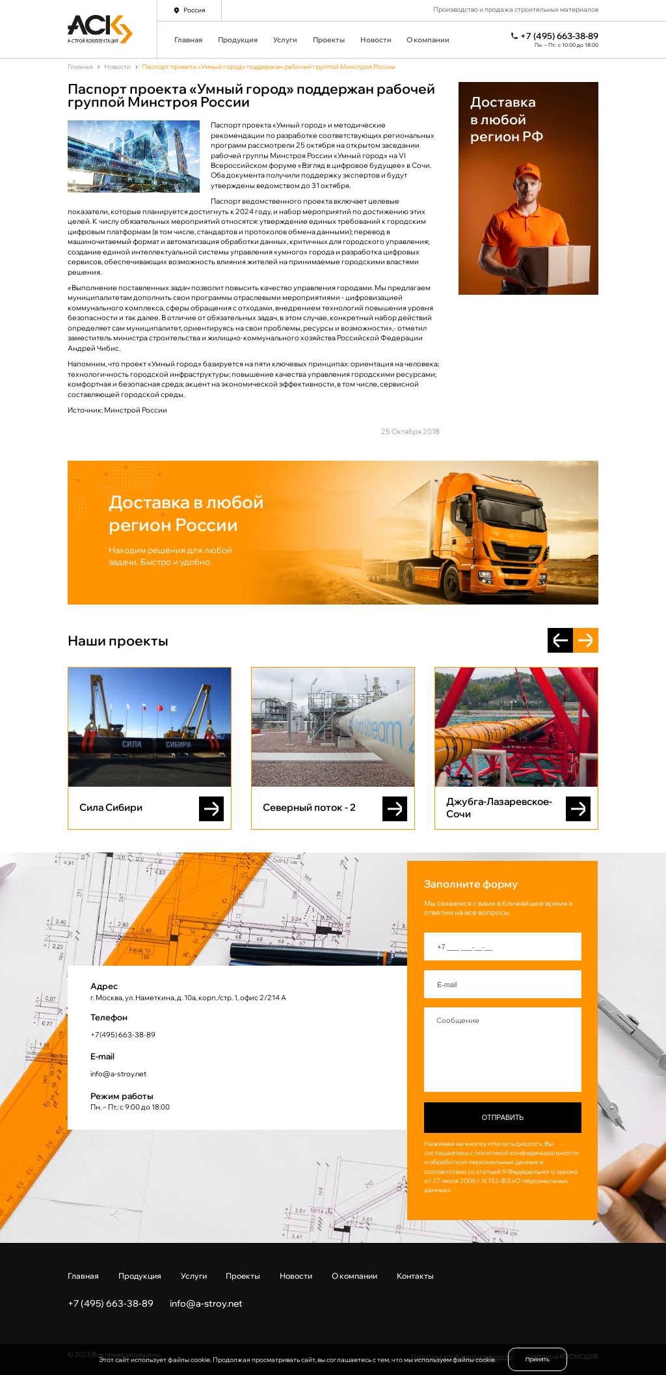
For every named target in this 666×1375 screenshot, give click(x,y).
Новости (376, 39)
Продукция (238, 39)
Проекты (329, 39)
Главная (188, 39)
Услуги (285, 39)
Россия (194, 10)
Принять (538, 1359)
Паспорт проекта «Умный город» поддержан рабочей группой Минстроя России (268, 67)
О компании (427, 39)
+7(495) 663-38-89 (122, 1034)
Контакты (415, 1276)
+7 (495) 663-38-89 (559, 36)
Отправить (503, 1117)
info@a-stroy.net (118, 1073)
